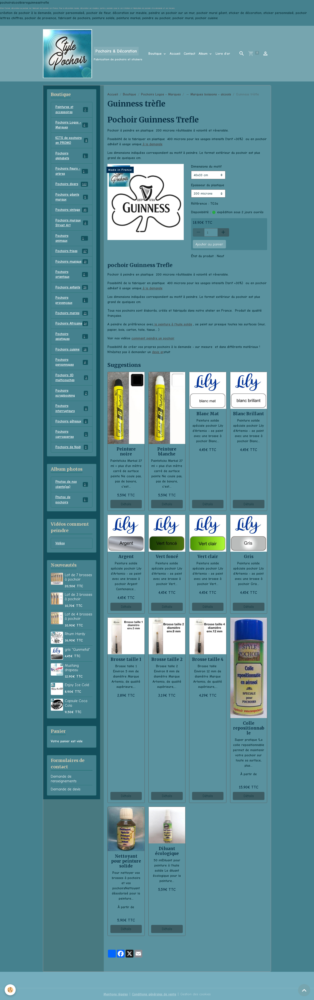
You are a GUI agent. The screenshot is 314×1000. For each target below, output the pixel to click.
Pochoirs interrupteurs (71, 414)
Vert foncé (167, 556)
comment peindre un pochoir (153, 338)
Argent (126, 556)
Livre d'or (223, 54)
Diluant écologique (167, 850)
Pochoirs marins (71, 317)
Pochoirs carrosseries (71, 440)
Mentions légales (114, 994)
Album (204, 54)
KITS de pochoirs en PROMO (71, 141)
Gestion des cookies (196, 994)
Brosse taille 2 (167, 659)
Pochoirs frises (71, 254)
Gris (248, 556)
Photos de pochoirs (71, 506)
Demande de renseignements (64, 785)
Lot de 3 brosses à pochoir (78, 603)
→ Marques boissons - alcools (208, 94)
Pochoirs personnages (71, 367)
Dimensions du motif (206, 166)
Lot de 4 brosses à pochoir (78, 623)
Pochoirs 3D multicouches (71, 382)
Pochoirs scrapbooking (71, 398)
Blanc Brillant (248, 413)
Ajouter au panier (209, 244)
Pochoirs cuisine (71, 353)
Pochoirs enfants (71, 290)
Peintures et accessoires (71, 109)
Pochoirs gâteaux (71, 427)
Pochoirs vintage (71, 212)
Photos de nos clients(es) (71, 490)
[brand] (92, 53)
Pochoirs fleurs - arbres (71, 172)
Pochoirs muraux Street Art (71, 225)
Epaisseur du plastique (207, 185)
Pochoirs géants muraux (71, 198)
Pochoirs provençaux (71, 303)
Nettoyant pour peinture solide (126, 860)
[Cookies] (10, 989)
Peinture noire (126, 451)
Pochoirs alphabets (71, 156)
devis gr (158, 351)
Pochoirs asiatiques (71, 340)
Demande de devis (65, 796)
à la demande (152, 144)
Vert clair (207, 556)
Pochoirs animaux (71, 240)
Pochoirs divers (71, 185)
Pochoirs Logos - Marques (161, 94)
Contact (189, 54)
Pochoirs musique (71, 264)
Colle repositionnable (248, 727)
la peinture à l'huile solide (173, 324)
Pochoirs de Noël (71, 453)
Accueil (175, 54)
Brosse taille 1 (126, 659)
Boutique (155, 54)
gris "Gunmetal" (77, 656)
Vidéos (60, 550)
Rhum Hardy (75, 641)
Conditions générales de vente (154, 994)
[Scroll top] (304, 990)
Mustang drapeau (72, 674)
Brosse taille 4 (207, 659)
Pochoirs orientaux (71, 277)
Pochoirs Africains (71, 327)
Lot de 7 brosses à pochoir (78, 584)
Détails (126, 504)
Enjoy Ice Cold (77, 692)
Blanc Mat (207, 413)
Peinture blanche (166, 451)
